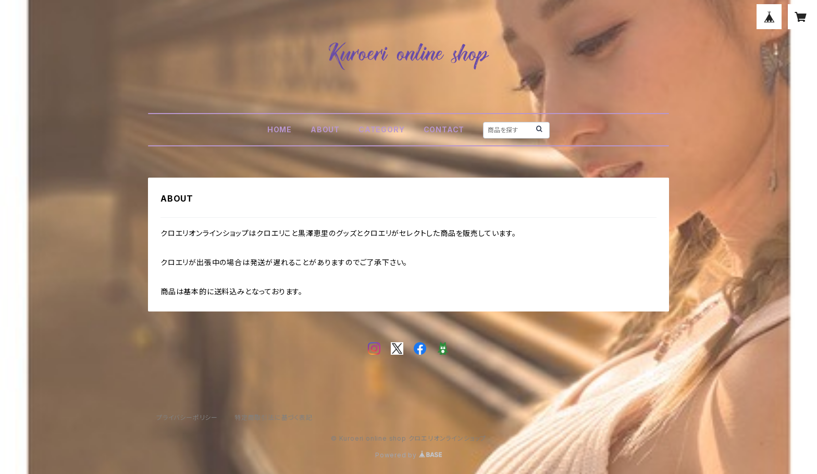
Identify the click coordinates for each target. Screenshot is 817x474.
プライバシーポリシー (187, 417)
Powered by (408, 455)
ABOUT (325, 129)
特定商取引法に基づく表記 (273, 417)
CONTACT (444, 129)
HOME (279, 129)
